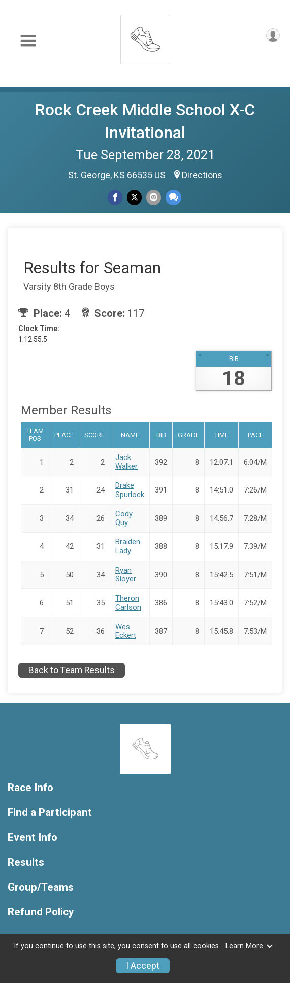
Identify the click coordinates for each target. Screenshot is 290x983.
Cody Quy (124, 518)
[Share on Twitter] (134, 197)
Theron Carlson (128, 602)
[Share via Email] (153, 197)
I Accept (142, 966)
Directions (202, 175)
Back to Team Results (71, 670)
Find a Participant (50, 812)
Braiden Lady (127, 546)
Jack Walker (126, 462)
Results (26, 862)
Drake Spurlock (129, 490)
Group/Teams (41, 887)
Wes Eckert (125, 631)
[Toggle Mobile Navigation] (28, 40)
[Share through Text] (173, 197)
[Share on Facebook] (115, 197)
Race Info (30, 788)
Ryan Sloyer (125, 574)
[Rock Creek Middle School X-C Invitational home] (145, 37)
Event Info (32, 837)
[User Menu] (273, 35)
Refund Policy (41, 912)
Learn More (249, 946)
